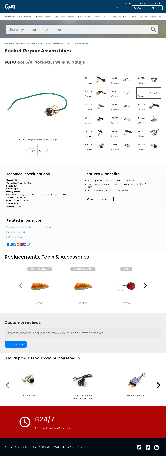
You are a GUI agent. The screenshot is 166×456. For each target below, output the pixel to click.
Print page (48, 227)
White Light (10, 16)
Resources (61, 6)
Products (25, 6)
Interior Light (100, 16)
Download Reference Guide (18, 227)
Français (128, 3)
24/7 (116, 7)
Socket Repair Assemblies (76, 44)
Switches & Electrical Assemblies (47, 44)
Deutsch (143, 3)
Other (133, 16)
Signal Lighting (25, 16)
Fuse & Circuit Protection (64, 16)
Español (157, 3)
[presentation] (22, 286)
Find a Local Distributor (98, 199)
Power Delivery (84, 16)
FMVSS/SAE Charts (15, 237)
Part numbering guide (16, 232)
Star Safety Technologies (150, 16)
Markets (42, 6)
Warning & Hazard (42, 16)
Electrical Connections (118, 16)
